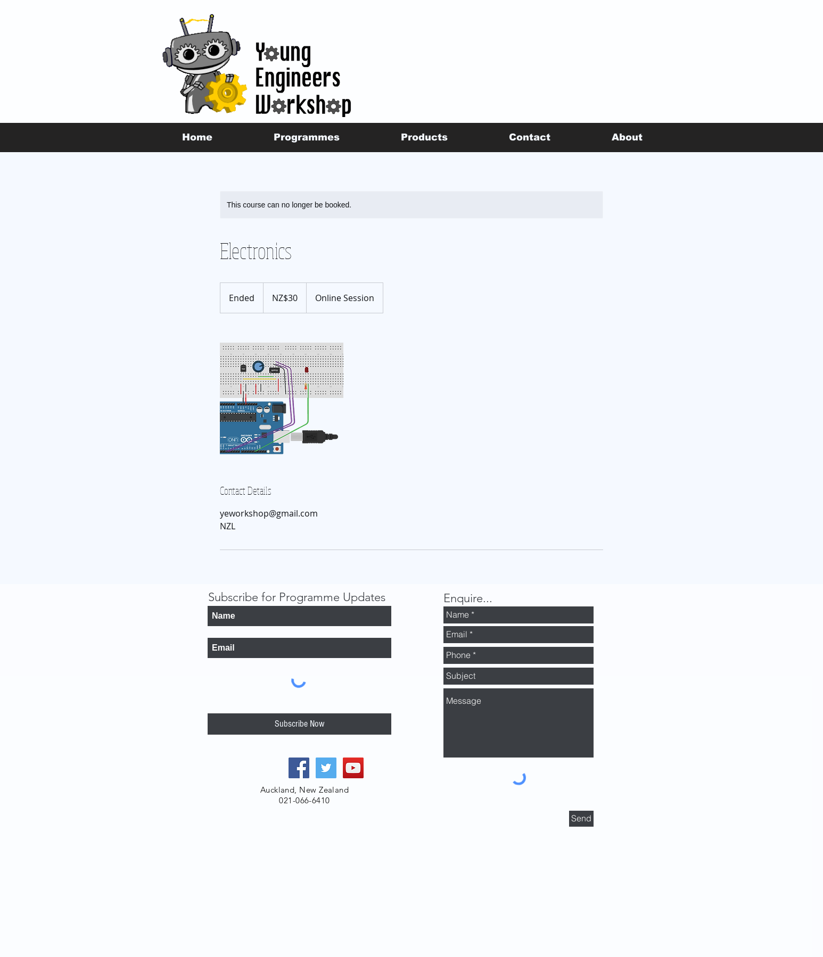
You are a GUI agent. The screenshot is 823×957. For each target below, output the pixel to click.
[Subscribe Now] (299, 724)
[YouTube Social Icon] (353, 768)
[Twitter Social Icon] (326, 768)
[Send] (581, 819)
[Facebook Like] (648, 112)
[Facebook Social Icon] (299, 768)
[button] (306, 137)
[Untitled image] (281, 398)
